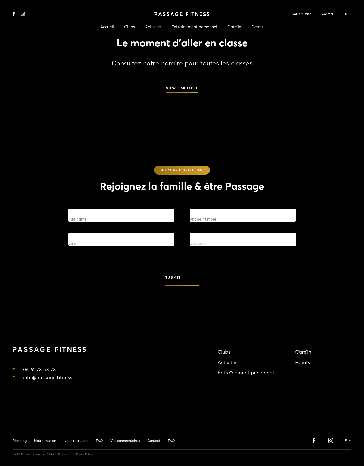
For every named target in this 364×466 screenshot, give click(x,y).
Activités (153, 26)
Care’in (234, 26)
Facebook (15, 14)
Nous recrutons (76, 440)
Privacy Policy (84, 454)
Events (257, 26)
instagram (23, 14)
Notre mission (302, 14)
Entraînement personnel (194, 26)
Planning (20, 440)
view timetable (182, 88)
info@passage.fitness (47, 377)
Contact (327, 14)
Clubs (129, 26)
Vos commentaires (125, 440)
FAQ (99, 440)
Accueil (107, 26)
